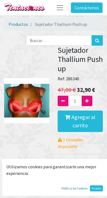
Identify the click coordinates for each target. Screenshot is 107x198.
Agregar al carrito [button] (80, 121)
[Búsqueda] (97, 40)
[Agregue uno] (87, 101)
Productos (18, 24)
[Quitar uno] (63, 101)
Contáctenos (86, 7)
